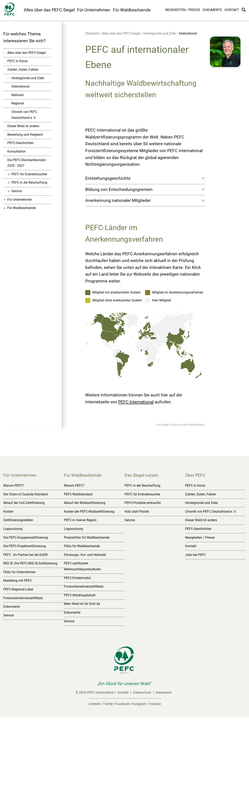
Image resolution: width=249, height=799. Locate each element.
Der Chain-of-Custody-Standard (25, 576)
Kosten (8, 593)
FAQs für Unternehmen (19, 654)
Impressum (164, 774)
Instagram (139, 785)
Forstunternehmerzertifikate (23, 679)
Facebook (122, 785)
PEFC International (136, 483)
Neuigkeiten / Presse (182, 10)
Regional (17, 103)
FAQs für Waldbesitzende (82, 628)
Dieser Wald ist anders (23, 126)
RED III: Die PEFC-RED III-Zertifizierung (30, 645)
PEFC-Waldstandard (78, 576)
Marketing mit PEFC (17, 662)
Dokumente (212, 10)
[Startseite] (12, 10)
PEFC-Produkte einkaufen (142, 584)
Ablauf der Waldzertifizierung (84, 584)
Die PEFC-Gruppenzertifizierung (25, 619)
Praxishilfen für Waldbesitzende (86, 619)
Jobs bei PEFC (195, 636)
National (17, 95)
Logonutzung (12, 610)
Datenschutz (142, 774)
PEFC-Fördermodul (77, 659)
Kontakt (232, 10)
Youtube (155, 785)
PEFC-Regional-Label (18, 671)
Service (16, 191)
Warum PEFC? (13, 567)
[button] (225, 58)
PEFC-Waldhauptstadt (79, 677)
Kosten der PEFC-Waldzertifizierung (89, 593)
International (20, 86)
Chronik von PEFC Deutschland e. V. (24, 115)
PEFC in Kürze (17, 61)
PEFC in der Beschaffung (29, 182)
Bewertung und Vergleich (25, 134)
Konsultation (16, 151)
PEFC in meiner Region (80, 602)
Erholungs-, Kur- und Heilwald (85, 636)
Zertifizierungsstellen (18, 602)
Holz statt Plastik (136, 593)
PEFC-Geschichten (20, 143)
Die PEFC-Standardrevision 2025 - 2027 (26, 163)
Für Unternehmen (93, 10)
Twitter (108, 785)
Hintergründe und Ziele (27, 78)
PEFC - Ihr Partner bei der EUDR (25, 636)
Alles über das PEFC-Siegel (49, 10)
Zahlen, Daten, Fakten (22, 69)
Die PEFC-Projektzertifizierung (24, 628)
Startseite (92, 33)
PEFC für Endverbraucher (29, 174)
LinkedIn (94, 785)
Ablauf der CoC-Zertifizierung (24, 584)
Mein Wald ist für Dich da (82, 685)
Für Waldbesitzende (132, 10)
